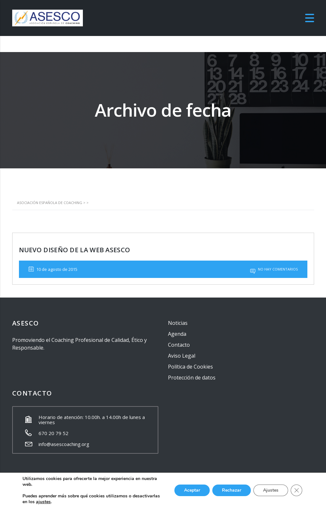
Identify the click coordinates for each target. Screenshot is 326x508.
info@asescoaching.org (64, 444)
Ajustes (270, 490)
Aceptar (192, 490)
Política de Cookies (190, 366)
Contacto (179, 344)
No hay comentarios (274, 269)
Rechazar (231, 490)
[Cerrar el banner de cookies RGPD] (296, 490)
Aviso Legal (181, 355)
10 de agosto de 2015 (53, 269)
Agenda (177, 333)
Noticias (178, 322)
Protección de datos (192, 377)
